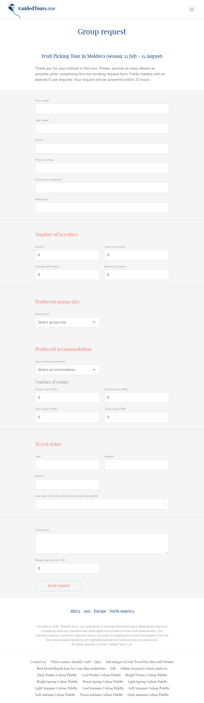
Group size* (42, 314)
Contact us (38, 662)
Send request (59, 586)
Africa (75, 611)
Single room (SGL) (46, 389)
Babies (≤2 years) (115, 266)
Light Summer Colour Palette (56, 688)
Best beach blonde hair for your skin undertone (71, 668)
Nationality (42, 199)
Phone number (44, 159)
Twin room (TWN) (46, 409)
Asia (87, 611)
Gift (113, 668)
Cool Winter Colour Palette (101, 675)
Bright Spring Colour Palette (57, 681)
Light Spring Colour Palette (147, 681)
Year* (38, 456)
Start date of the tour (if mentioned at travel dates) (66, 496)
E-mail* (39, 140)
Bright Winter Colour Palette (146, 675)
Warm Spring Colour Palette (103, 681)
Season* (109, 456)
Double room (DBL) (116, 389)
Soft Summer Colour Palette (148, 688)
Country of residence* (49, 179)
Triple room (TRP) (115, 409)
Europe (100, 611)
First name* (42, 100)
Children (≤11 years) (47, 266)
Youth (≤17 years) (114, 246)
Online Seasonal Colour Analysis (143, 668)
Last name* (42, 120)
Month (39, 476)
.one (31, 10)
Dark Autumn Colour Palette (148, 695)
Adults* (39, 246)
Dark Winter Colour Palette (57, 675)
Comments (42, 530)
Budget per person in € (50, 560)
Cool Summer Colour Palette (103, 688)
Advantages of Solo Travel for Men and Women (140, 662)
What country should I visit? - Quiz (76, 662)
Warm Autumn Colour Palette (101, 695)
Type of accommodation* (50, 361)
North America (121, 611)
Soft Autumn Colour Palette (55, 695)
